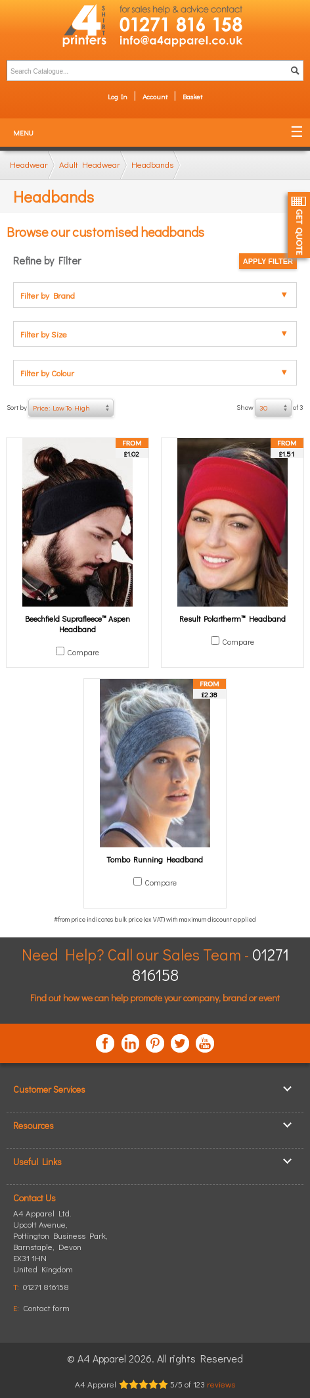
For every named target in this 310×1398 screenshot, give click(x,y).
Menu (23, 132)
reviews (221, 1383)
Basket (192, 96)
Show (269, 408)
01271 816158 (46, 1286)
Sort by (60, 408)
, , (60, 1246)
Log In (117, 96)
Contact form (46, 1307)
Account (155, 96)
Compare (83, 652)
